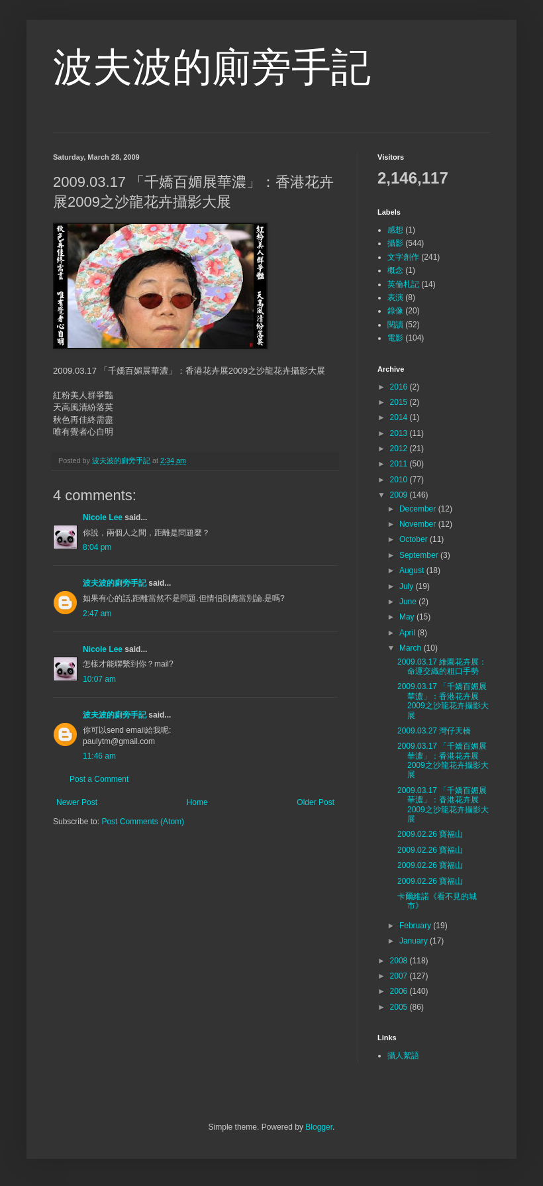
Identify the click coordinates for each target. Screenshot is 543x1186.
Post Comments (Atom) (142, 821)
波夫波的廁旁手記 (212, 67)
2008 (400, 960)
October (414, 539)
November (418, 524)
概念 (395, 270)
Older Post (315, 802)
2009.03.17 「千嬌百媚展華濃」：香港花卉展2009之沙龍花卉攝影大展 (443, 701)
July (407, 586)
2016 (400, 387)
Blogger (318, 1127)
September (419, 555)
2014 (400, 417)
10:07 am (99, 679)
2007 (400, 976)
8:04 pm (97, 547)
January (414, 940)
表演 (395, 297)
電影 (395, 338)
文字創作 (403, 257)
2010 (400, 479)
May (408, 616)
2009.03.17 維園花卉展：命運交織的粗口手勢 (442, 666)
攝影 (395, 243)
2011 (400, 463)
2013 (400, 433)
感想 (395, 230)
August (412, 570)
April (408, 632)
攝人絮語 (403, 1055)
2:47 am (97, 613)
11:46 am (99, 756)
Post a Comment (99, 779)
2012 (400, 448)
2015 (400, 402)
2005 (400, 1007)
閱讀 (395, 324)
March (411, 648)
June (409, 601)
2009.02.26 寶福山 (430, 834)
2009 (400, 495)
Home (197, 802)
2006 (400, 991)
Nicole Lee (103, 517)
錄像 (395, 310)
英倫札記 (403, 284)
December (418, 508)
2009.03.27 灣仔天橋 (434, 730)
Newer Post (76, 802)
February (416, 925)
